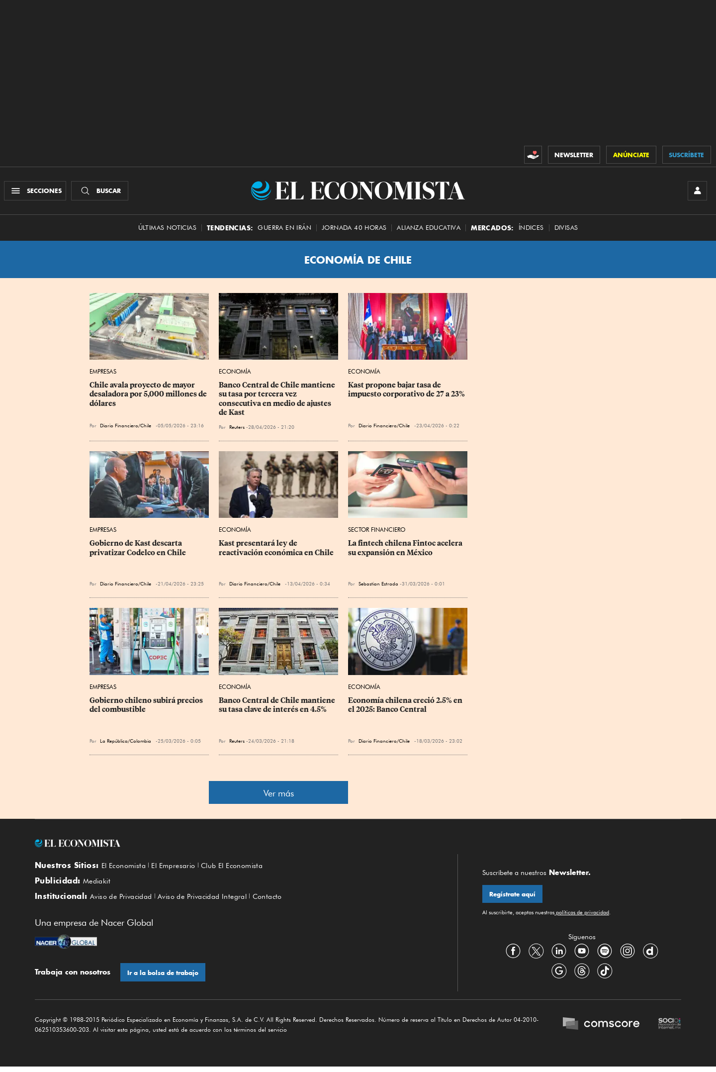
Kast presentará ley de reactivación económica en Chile (276, 551)
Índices (531, 230)
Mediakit (98, 884)
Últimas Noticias (167, 230)
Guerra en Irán (284, 230)
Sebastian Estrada (378, 586)
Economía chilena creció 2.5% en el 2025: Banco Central (406, 707)
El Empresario (180, 868)
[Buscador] (101, 192)
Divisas (566, 230)
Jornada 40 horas (354, 230)
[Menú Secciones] (36, 192)
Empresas (103, 374)
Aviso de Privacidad (124, 901)
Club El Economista (243, 868)
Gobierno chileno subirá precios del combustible (147, 707)
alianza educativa (428, 230)
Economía (235, 374)
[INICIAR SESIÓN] (696, 192)
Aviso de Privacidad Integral (214, 901)
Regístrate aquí (513, 897)
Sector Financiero (376, 532)
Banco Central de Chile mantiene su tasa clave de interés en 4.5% (278, 707)
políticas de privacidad (581, 915)
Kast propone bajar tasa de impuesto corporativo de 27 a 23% (406, 392)
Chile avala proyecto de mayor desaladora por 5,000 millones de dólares (149, 397)
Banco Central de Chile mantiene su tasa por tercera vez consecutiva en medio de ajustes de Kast (278, 401)
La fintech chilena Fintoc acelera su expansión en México (406, 551)
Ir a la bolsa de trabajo (163, 977)
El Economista (125, 868)
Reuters (237, 429)
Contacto (284, 901)
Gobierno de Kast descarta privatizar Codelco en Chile (138, 551)
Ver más (279, 795)
